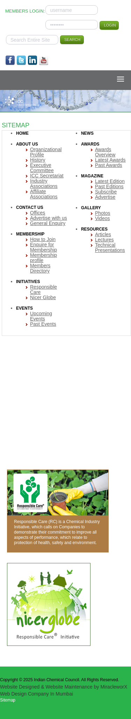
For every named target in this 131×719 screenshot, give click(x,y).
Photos (102, 213)
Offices (37, 213)
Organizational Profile (45, 152)
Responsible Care (43, 289)
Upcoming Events (41, 316)
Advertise (105, 197)
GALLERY (91, 207)
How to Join (43, 239)
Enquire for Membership (43, 247)
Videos (102, 218)
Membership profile (43, 257)
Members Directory (40, 268)
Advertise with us (48, 218)
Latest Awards (110, 160)
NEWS (87, 133)
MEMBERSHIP (30, 234)
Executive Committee (42, 167)
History (37, 160)
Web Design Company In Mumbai (36, 694)
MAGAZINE (92, 176)
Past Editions (109, 186)
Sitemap (7, 700)
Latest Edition (110, 181)
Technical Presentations (110, 247)
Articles (103, 234)
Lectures (104, 239)
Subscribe (106, 192)
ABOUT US (27, 144)
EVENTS (24, 308)
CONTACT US (29, 207)
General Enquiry (47, 223)
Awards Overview (105, 152)
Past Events (43, 324)
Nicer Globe (43, 297)
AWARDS (90, 144)
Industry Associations (44, 183)
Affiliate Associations (44, 194)
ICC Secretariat (47, 175)
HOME (22, 133)
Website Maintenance (68, 687)
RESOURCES (94, 229)
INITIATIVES (28, 281)
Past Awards (108, 165)
